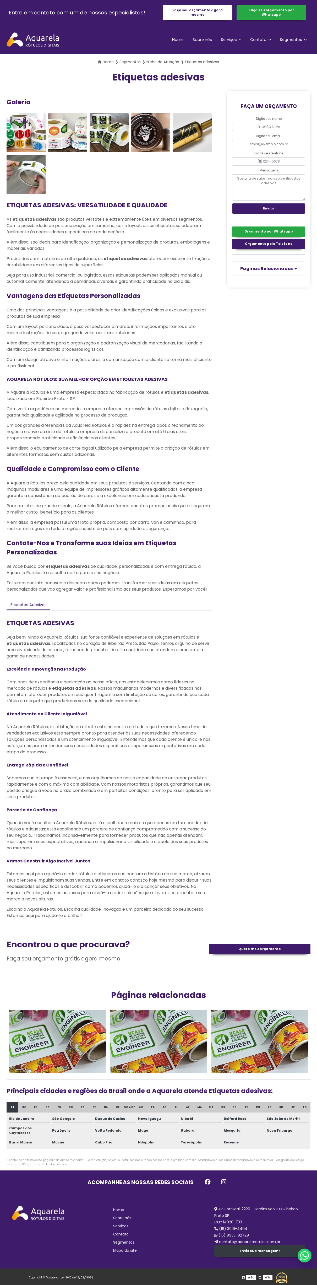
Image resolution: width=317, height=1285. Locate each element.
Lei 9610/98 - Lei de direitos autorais (43, 1167)
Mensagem (269, 172)
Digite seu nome (269, 120)
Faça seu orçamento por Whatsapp (271, 13)
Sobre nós (198, 41)
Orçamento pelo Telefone (269, 248)
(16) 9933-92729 (231, 1238)
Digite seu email (268, 137)
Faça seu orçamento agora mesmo (197, 13)
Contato (257, 41)
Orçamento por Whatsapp (268, 235)
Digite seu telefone (268, 154)
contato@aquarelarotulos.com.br (247, 1245)
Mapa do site (125, 1253)
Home (173, 41)
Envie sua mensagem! (260, 1254)
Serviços (226, 41)
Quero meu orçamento (260, 952)
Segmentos (290, 41)
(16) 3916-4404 (230, 1231)
